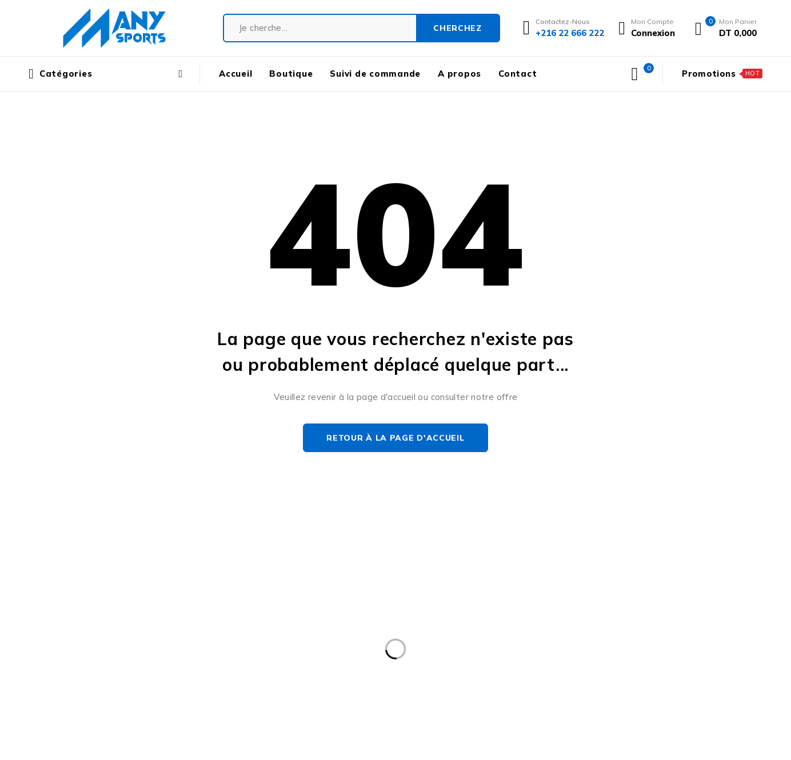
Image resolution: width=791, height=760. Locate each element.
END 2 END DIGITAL (528, 730)
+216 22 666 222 (72, 641)
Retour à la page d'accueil (395, 438)
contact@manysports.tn (79, 624)
